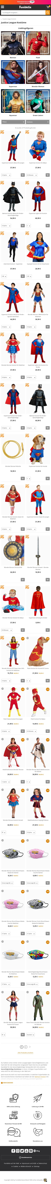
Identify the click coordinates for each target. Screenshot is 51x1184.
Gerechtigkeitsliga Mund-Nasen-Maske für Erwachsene (38, 973)
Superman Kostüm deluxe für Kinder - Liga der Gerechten (13, 315)
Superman (13, 86)
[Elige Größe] (6, 175)
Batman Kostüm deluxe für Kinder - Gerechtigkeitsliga (13, 214)
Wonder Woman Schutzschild (13, 567)
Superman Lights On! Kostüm (38, 213)
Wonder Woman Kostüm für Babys (13, 618)
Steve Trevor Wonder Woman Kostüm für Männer (38, 1023)
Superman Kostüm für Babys (38, 163)
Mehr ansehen (8, 1083)
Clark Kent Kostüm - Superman (13, 264)
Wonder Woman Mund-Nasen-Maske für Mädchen (13, 973)
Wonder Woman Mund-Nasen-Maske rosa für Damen (38, 872)
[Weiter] (29, 1047)
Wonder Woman (38, 86)
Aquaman (13, 115)
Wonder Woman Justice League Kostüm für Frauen (13, 1023)
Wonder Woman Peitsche (13, 466)
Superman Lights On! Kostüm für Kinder (38, 366)
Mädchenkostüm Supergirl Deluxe (38, 820)
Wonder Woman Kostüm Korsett (13, 820)
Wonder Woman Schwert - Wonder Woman (38, 568)
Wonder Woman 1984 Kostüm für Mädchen (38, 315)
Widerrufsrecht (26, 1166)
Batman (13, 58)
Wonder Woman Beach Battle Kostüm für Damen (37, 770)
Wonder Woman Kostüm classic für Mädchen (13, 518)
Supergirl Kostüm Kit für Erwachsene (38, 264)
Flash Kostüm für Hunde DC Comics (38, 668)
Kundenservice (25, 1157)
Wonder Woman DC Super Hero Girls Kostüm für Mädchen (13, 669)
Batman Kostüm (40, 1077)
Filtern (5, 122)
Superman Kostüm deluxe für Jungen (13, 163)
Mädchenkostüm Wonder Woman (13, 769)
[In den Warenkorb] (23, 175)
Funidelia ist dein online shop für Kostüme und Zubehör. (25, 7)
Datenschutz (42, 1163)
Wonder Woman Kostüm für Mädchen (13, 365)
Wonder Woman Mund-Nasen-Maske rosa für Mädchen (13, 922)
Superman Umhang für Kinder (38, 618)
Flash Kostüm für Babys (38, 719)
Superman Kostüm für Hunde (38, 466)
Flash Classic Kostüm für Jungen (13, 719)
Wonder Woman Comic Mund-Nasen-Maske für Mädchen (38, 922)
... (1, 19)
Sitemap (36, 1166)
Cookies (15, 1166)
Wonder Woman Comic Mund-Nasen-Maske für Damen (13, 872)
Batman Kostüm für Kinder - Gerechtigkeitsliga (38, 417)
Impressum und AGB (29, 1163)
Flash (38, 58)
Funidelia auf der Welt (11, 1163)
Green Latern (38, 115)
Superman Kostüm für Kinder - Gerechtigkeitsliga (13, 417)
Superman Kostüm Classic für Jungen (38, 517)
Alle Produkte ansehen (25, 1053)
